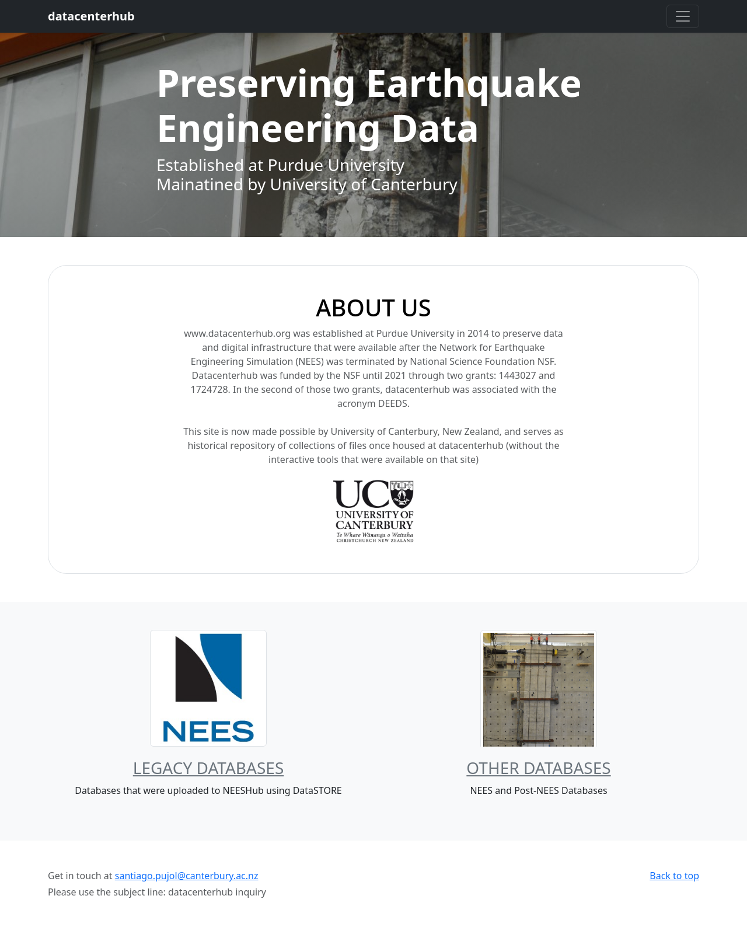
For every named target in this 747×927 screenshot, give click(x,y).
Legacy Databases (208, 768)
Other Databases (538, 768)
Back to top (674, 875)
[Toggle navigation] (682, 16)
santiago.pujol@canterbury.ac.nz (187, 875)
